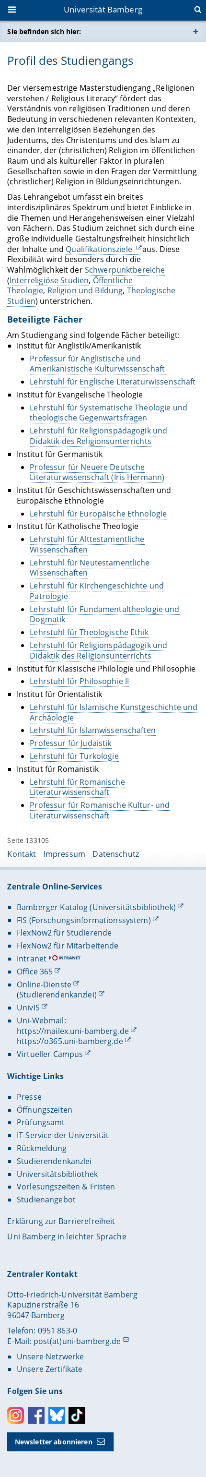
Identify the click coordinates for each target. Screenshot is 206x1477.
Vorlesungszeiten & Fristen (66, 1186)
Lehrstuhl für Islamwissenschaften (93, 730)
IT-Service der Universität (63, 1135)
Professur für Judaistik (71, 743)
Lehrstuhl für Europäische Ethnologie (98, 513)
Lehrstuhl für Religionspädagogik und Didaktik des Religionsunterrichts (99, 435)
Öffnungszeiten (44, 1110)
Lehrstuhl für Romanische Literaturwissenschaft (77, 787)
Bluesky (56, 1415)
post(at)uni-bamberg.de (77, 1341)
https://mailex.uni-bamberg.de (73, 1031)
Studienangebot (46, 1199)
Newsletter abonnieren (53, 1441)
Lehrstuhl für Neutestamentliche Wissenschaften (90, 567)
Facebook (36, 1415)
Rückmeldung (42, 1148)
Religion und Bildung (85, 291)
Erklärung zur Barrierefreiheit (61, 1221)
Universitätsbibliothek (57, 1174)
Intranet (31, 958)
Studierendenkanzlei (54, 1161)
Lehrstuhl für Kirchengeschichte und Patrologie (97, 590)
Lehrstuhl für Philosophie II (79, 681)
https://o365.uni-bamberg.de (70, 1041)
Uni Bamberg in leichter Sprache (66, 1236)
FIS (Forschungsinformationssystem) (84, 920)
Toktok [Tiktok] (77, 1415)
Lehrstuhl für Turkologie (74, 756)
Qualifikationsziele (100, 249)
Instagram (15, 1415)
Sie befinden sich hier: (44, 31)
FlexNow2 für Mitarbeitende (68, 945)
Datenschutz (115, 854)
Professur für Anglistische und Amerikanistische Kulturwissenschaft (98, 363)
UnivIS (28, 1007)
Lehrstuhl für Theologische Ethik (89, 632)
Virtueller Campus (50, 1054)
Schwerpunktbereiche (125, 269)
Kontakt (21, 854)
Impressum (64, 854)
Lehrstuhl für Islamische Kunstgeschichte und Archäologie (114, 712)
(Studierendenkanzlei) (57, 994)
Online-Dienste (44, 984)
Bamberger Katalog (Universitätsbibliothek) (96, 907)
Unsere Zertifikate (50, 1369)
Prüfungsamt (41, 1122)
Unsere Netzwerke (50, 1356)
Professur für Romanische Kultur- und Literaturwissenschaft (100, 810)
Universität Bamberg (103, 9)
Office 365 (35, 971)
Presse (29, 1097)
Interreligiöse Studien (49, 280)
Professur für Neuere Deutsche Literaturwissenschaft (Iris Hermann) (97, 472)
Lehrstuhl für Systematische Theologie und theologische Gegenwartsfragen (109, 412)
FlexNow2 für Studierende (64, 932)
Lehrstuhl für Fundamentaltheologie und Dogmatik (105, 614)
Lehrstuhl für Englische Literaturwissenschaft (113, 381)
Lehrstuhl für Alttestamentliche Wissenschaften (87, 544)
